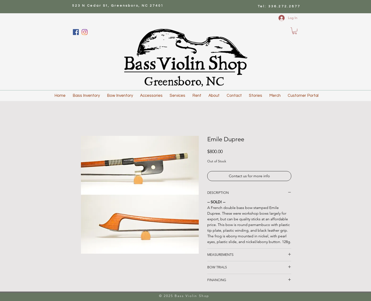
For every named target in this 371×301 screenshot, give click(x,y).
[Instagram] (85, 32)
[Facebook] (76, 32)
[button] (295, 30)
